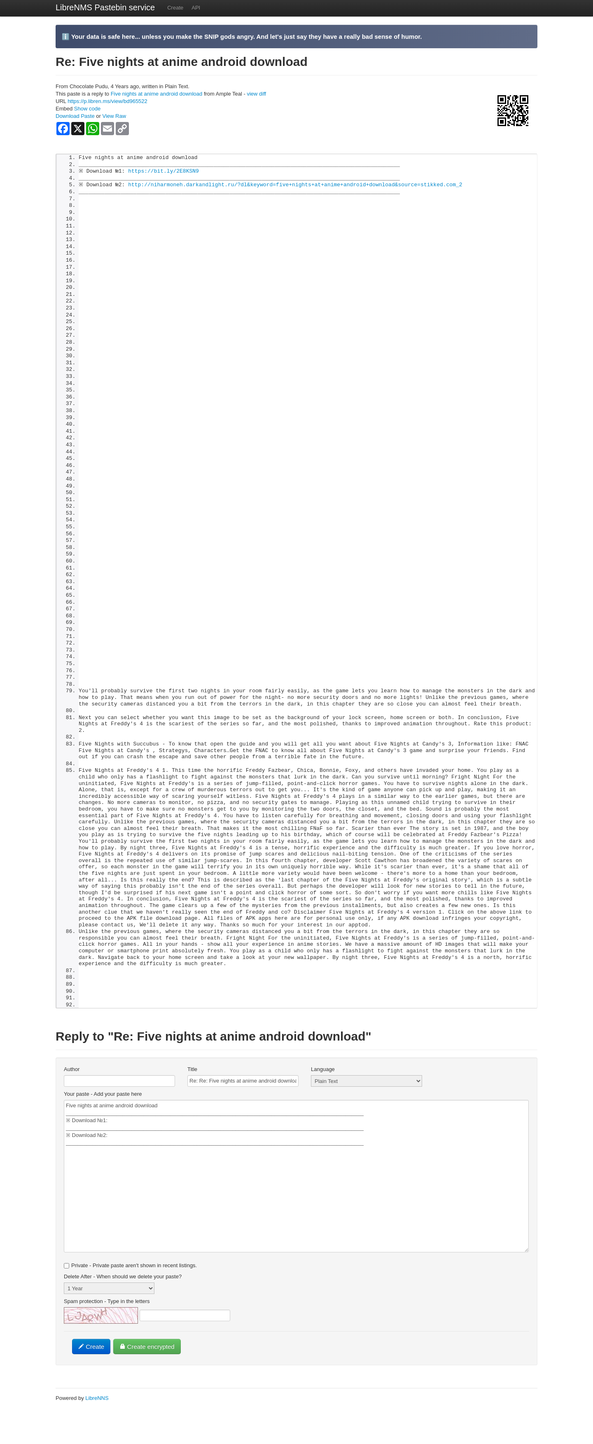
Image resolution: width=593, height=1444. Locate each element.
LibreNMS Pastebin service (105, 7)
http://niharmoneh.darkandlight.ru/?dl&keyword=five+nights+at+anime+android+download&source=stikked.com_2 (297, 186)
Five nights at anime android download (157, 94)
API (195, 8)
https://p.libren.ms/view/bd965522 (107, 101)
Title (192, 1107)
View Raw (114, 116)
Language (323, 1107)
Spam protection (107, 1339)
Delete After (123, 1314)
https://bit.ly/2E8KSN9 (165, 172)
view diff (256, 94)
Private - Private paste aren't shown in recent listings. (130, 1303)
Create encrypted (146, 1384)
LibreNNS (96, 1436)
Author (71, 1107)
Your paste (103, 1132)
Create (175, 8)
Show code (87, 108)
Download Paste (75, 116)
